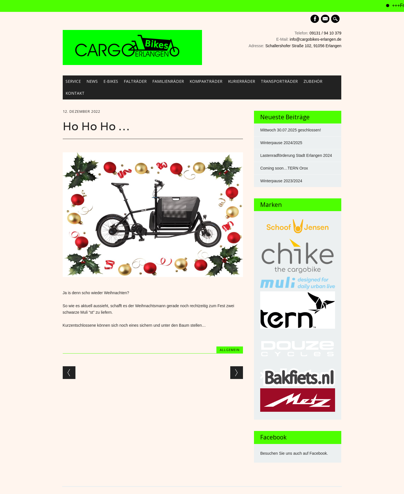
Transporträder (279, 81)
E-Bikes (110, 81)
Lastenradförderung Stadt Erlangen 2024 (296, 155)
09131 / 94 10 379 (326, 33)
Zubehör (312, 81)
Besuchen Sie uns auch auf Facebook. (294, 453)
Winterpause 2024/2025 (281, 142)
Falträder (135, 81)
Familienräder (168, 81)
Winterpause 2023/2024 (281, 181)
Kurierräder (241, 81)
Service (73, 81)
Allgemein (230, 350)
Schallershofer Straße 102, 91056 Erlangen (303, 46)
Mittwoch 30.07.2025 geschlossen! (290, 130)
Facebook (314, 19)
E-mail (325, 19)
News (92, 81)
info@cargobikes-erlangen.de (315, 39)
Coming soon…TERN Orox (284, 168)
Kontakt (75, 93)
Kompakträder (206, 81)
